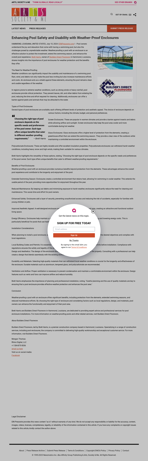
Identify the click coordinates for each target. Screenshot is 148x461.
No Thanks (74, 240)
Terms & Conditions (79, 247)
